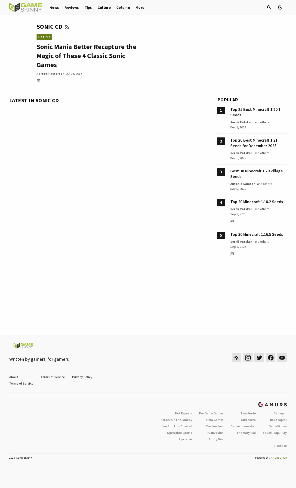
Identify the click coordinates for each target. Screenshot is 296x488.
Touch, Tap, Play (275, 433)
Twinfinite (248, 413)
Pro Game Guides (211, 413)
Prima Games (214, 420)
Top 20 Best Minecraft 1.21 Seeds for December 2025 (254, 142)
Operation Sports (179, 433)
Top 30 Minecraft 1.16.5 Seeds (256, 234)
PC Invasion (215, 433)
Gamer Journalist (243, 426)
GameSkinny (278, 426)
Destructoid (215, 426)
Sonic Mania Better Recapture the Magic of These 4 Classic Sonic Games (86, 55)
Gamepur (280, 413)
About (13, 377)
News (54, 7)
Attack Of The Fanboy (176, 420)
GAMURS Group (278, 457)
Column (123, 7)
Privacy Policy (82, 377)
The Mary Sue (246, 433)
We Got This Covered (177, 426)
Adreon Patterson (50, 73)
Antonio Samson (242, 184)
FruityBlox (216, 439)
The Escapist (277, 420)
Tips (88, 7)
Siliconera (248, 420)
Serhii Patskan (241, 122)
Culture (104, 7)
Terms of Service (53, 377)
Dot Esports (183, 413)
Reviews (72, 7)
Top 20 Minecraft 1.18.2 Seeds (256, 201)
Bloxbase (280, 446)
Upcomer (185, 439)
